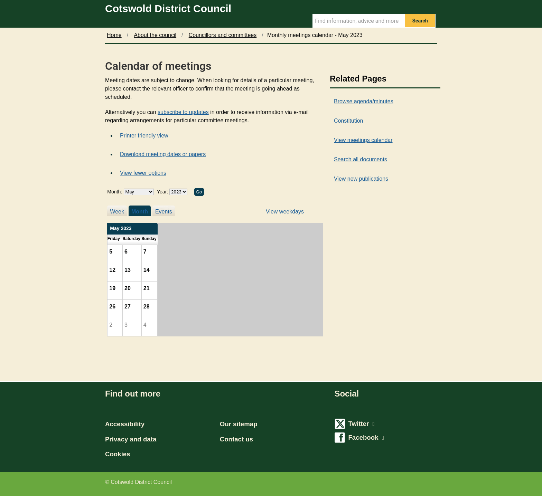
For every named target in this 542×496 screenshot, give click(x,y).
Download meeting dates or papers (163, 154)
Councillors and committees (223, 35)
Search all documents (360, 159)
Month (139, 211)
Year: (163, 191)
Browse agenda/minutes (363, 101)
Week (117, 211)
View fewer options (143, 173)
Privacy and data (130, 439)
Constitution (348, 121)
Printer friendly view (144, 136)
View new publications (361, 179)
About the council (155, 35)
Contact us (236, 439)
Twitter (361, 423)
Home (114, 35)
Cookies (117, 454)
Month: (114, 191)
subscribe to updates (183, 112)
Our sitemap (239, 424)
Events (163, 211)
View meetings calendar (363, 140)
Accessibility (124, 424)
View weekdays (285, 211)
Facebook (366, 437)
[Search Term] (358, 21)
